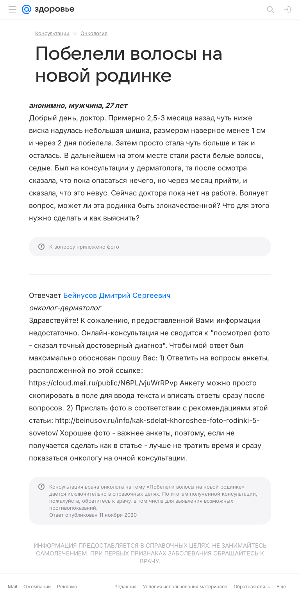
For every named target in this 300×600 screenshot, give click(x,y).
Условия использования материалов (185, 586)
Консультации (52, 33)
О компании (37, 586)
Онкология (93, 33)
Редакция (125, 586)
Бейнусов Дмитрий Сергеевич (116, 295)
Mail (12, 586)
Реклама (67, 586)
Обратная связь (252, 586)
